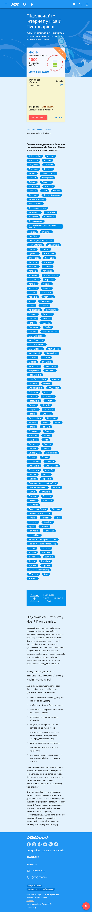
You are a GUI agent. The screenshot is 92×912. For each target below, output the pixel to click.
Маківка (32, 331)
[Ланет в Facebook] (29, 844)
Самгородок (34, 453)
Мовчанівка (51, 366)
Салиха (46, 448)
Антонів (50, 156)
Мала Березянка (50, 331)
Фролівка (48, 522)
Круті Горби (51, 310)
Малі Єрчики (53, 349)
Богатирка (33, 186)
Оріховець (33, 392)
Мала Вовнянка (36, 340)
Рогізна (32, 427)
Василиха (33, 195)
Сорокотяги (34, 461)
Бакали (47, 160)
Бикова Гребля (48, 173)
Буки (44, 191)
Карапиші (49, 279)
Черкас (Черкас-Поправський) (42, 544)
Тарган (32, 492)
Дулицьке (33, 253)
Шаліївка (46, 552)
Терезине (33, 496)
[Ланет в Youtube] (45, 844)
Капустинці (34, 279)
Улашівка (33, 522)
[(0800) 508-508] (86, 906)
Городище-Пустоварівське (40, 240)
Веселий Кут (34, 212)
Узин (58, 518)
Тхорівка (45, 518)
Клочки (32, 292)
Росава (47, 435)
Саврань (32, 448)
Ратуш (45, 422)
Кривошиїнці (34, 310)
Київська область (43, 129)
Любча (48, 327)
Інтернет (30, 129)
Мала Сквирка (35, 349)
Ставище (50, 461)
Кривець (44, 305)
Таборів (46, 474)
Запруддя (33, 262)
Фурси (31, 526)
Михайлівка (34, 366)
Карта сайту (31, 907)
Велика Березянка (52, 195)
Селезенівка (51, 453)
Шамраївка (34, 557)
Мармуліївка (51, 353)
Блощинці (46, 182)
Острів (47, 392)
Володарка (49, 217)
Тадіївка (32, 479)
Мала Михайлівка (36, 344)
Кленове (47, 288)
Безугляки (33, 169)
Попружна (48, 409)
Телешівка (45, 492)
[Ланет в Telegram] (39, 844)
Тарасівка (46, 479)
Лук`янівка (33, 327)
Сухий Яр (49, 470)
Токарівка (47, 500)
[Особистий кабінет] (24, 4)
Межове (32, 362)
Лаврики (33, 314)
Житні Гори (49, 253)
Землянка (33, 266)
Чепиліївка (33, 531)
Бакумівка (33, 165)
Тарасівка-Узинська (37, 487)
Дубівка (45, 249)
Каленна (32, 271)
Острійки (33, 396)
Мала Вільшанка (36, 336)
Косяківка (48, 297)
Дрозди (32, 249)
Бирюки (32, 178)
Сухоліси (32, 474)
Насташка (49, 370)
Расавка (32, 422)
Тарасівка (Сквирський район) (42, 483)
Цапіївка (44, 526)
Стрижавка (34, 470)
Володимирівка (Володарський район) (42, 226)
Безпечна (48, 165)
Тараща (56, 487)
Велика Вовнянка (36, 199)
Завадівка (49, 258)
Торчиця (56, 509)
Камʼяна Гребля (51, 275)
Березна (48, 169)
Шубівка (32, 565)
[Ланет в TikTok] (56, 844)
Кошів (31, 301)
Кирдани (47, 284)
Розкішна (46, 427)
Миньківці (46, 362)
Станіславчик (52, 466)
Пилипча (49, 401)
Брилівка (49, 186)
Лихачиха (47, 314)
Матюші (46, 357)
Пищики (32, 405)
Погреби (46, 405)
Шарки (32, 561)
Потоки (32, 414)
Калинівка (47, 271)
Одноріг (55, 379)
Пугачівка (46, 414)
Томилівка (33, 505)
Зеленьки (48, 262)
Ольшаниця (53, 388)
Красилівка (45, 301)
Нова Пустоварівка (37, 379)
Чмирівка (46, 548)
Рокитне (48, 431)
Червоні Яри (34, 535)
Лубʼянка (46, 323)
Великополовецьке (37, 208)
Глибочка (46, 232)
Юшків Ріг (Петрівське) (39, 570)
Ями (46, 574)
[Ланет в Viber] (50, 844)
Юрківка (46, 565)
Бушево (56, 191)
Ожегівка (33, 383)
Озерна (46, 383)
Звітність (30, 901)
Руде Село (33, 444)
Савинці (47, 444)
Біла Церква (47, 178)
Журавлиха (34, 258)
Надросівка (34, 370)
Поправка (33, 409)
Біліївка (32, 182)
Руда (46, 440)
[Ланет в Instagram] (34, 844)
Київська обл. (35, 156)
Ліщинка (46, 318)
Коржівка (33, 297)
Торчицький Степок (37, 509)
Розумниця (34, 431)
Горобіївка (33, 236)
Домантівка (53, 245)
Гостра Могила (35, 245)
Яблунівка (33, 574)
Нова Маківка (35, 375)
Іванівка (47, 266)
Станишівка (34, 466)
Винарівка (33, 217)
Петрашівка (34, 401)
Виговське (50, 212)
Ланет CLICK (47, 904)
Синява (32, 457)
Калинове (33, 275)
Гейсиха (32, 232)
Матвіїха (32, 357)
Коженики (46, 292)
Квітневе (32, 284)
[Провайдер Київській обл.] (15, 4)
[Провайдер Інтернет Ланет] (41, 838)
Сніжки (45, 457)
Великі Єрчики (35, 204)
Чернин (32, 548)
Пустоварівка (35, 418)
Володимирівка (35, 221)
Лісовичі (32, 318)
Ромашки (33, 435)
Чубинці (32, 552)
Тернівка (32, 500)
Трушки (32, 518)
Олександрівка (35, 388)
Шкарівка (45, 561)
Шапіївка (49, 557)
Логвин (32, 323)
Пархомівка (48, 396)
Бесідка (32, 173)
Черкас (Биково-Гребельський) (42, 539)
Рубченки (33, 440)
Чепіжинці (49, 531)
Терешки (47, 496)
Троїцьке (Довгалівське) (39, 513)
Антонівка (33, 160)
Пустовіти (51, 418)
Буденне (32, 191)
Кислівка (33, 288)
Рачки (57, 422)
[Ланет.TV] (32, 4)
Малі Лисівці (34, 353)
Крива (31, 305)
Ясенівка (33, 578)
